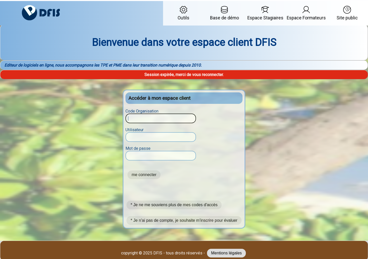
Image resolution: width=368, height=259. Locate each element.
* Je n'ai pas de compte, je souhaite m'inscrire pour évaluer (184, 220)
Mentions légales (226, 253)
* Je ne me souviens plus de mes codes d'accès (174, 205)
